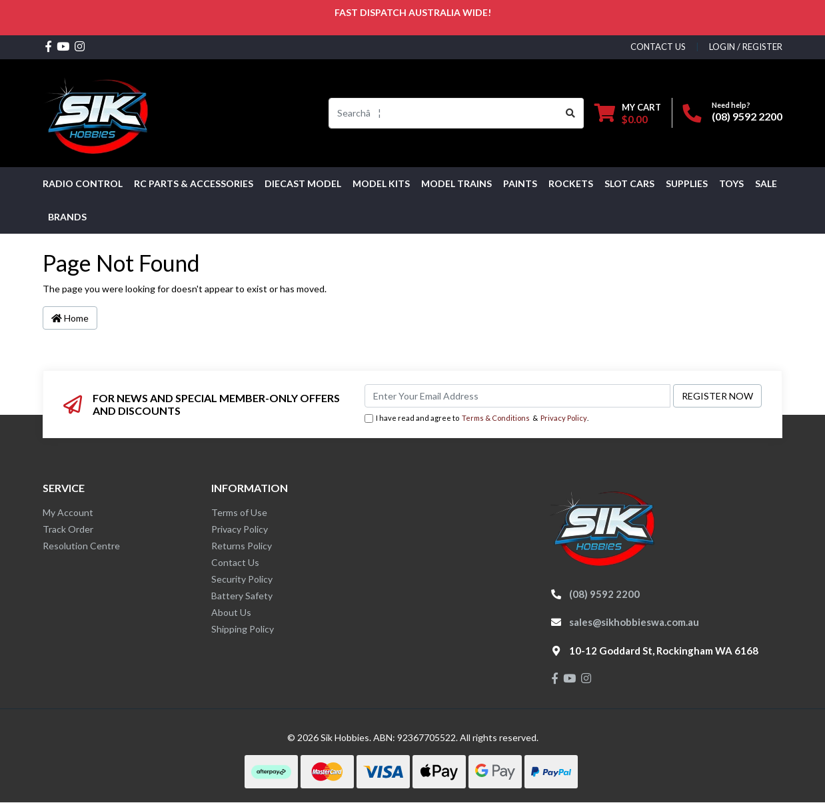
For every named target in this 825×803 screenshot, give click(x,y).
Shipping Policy (242, 629)
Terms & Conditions (496, 417)
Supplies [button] (687, 183)
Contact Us (235, 562)
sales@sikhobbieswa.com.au (634, 622)
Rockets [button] (570, 183)
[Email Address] (517, 395)
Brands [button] (67, 216)
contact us (658, 46)
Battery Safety (242, 595)
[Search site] (571, 113)
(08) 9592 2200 (747, 116)
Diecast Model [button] (303, 183)
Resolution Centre (81, 545)
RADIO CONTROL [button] (83, 183)
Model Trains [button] (456, 183)
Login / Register (745, 46)
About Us (231, 612)
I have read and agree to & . (476, 418)
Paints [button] (520, 183)
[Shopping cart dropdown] (628, 113)
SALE (766, 183)
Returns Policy (241, 545)
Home (70, 318)
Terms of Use (239, 512)
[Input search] (443, 113)
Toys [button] (731, 183)
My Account (68, 512)
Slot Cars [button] (629, 183)
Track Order (68, 529)
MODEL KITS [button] (381, 183)
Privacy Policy (563, 417)
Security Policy (242, 579)
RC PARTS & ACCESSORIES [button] (193, 183)
